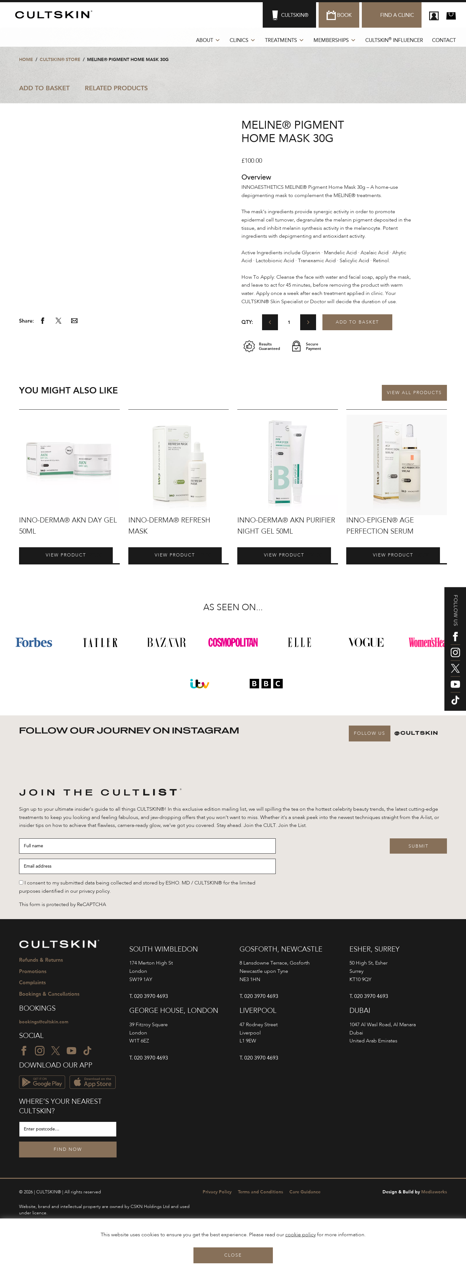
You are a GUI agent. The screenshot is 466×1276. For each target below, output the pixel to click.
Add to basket (357, 322)
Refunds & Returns (41, 961)
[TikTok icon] (455, 700)
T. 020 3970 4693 (148, 996)
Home (26, 59)
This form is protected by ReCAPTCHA (62, 904)
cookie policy (300, 1235)
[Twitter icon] (455, 668)
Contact (444, 40)
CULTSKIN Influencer (394, 40)
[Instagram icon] (455, 652)
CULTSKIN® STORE (60, 59)
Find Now (68, 1151)
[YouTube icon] (455, 684)
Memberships (331, 40)
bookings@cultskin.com (47, 1023)
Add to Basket (44, 88)
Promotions (32, 972)
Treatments (281, 40)
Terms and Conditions (260, 1193)
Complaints (32, 983)
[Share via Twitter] (58, 322)
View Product (44, 555)
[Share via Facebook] (42, 322)
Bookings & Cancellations (49, 995)
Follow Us (369, 733)
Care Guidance (305, 1193)
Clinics (239, 40)
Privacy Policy (217, 1193)
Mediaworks (414, 1193)
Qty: (247, 322)
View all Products (414, 393)
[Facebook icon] (455, 636)
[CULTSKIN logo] (56, 14)
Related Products (116, 88)
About (204, 40)
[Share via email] (74, 322)
